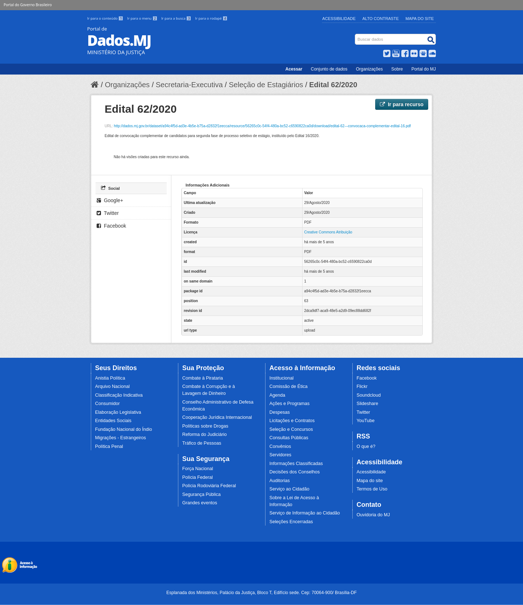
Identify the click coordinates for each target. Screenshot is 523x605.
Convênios (280, 446)
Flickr (362, 386)
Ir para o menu (142, 18)
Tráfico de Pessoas (201, 443)
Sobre (397, 69)
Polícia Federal (197, 477)
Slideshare (367, 403)
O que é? (366, 446)
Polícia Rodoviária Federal (209, 485)
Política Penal (109, 446)
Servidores (280, 454)
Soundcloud (369, 395)
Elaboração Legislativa (118, 412)
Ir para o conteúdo (105, 18)
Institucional (281, 378)
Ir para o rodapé (211, 18)
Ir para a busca (176, 18)
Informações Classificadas (296, 463)
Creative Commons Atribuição (328, 232)
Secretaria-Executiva (189, 85)
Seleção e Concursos (291, 429)
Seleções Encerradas (291, 521)
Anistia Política (110, 378)
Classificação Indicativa (119, 395)
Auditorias (279, 480)
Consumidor (107, 403)
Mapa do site (370, 480)
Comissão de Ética (288, 386)
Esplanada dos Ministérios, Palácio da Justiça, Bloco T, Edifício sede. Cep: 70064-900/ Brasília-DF (261, 592)
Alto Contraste (380, 18)
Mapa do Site (420, 18)
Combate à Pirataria (202, 378)
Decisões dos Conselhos (294, 471)
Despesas (279, 412)
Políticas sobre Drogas (205, 426)
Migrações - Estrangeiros (120, 437)
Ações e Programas (289, 403)
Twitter (108, 213)
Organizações (369, 69)
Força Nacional (197, 468)
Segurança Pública (201, 494)
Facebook (111, 226)
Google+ (110, 200)
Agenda (277, 395)
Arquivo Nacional (112, 386)
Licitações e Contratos (292, 420)
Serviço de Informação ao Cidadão (304, 513)
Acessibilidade (339, 18)
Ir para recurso (401, 104)
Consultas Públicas (288, 437)
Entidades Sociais (113, 420)
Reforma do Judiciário (204, 434)
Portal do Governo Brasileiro (28, 4)
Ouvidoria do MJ (373, 514)
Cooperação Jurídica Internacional (217, 417)
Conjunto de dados (329, 69)
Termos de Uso (372, 489)
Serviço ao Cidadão (289, 489)
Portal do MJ (423, 69)
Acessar (294, 69)
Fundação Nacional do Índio (123, 429)
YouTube (366, 420)
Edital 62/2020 (333, 85)
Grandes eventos (199, 502)
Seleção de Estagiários (266, 85)
